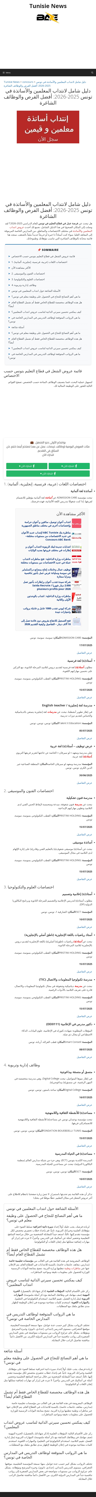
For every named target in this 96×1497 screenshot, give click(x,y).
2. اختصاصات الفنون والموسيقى (28, 273)
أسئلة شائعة (18, 327)
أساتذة (48, 497)
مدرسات (51, 712)
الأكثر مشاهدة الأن (21, 267)
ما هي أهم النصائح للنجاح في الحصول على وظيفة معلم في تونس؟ (46, 296)
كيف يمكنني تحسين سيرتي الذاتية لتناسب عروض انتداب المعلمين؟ (46, 312)
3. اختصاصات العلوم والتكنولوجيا (28, 279)
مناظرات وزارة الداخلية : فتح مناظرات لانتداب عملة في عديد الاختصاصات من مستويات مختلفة (46, 560)
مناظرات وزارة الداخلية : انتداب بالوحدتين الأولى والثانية (49, 597)
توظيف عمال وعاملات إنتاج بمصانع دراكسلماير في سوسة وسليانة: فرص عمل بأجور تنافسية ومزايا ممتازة (46, 573)
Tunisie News (48, 6)
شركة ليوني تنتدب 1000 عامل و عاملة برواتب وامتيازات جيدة (47, 610)
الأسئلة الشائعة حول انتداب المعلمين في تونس (36, 290)
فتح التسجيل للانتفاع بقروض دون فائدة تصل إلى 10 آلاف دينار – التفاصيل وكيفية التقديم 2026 (46, 622)
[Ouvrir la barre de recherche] (92, 72)
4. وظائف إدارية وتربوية (24, 285)
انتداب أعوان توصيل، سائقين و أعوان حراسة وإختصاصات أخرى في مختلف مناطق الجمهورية (46, 523)
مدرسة (78, 804)
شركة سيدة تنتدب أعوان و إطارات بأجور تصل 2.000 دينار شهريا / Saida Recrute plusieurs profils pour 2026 (47, 585)
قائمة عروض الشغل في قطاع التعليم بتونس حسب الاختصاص (43, 256)
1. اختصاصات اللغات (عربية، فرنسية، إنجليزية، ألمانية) (39, 262)
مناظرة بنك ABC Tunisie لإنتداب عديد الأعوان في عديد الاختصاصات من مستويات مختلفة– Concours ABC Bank (46, 536)
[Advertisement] (48, 47)
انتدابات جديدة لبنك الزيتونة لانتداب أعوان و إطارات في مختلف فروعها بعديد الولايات (48, 548)
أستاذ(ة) (79, 667)
